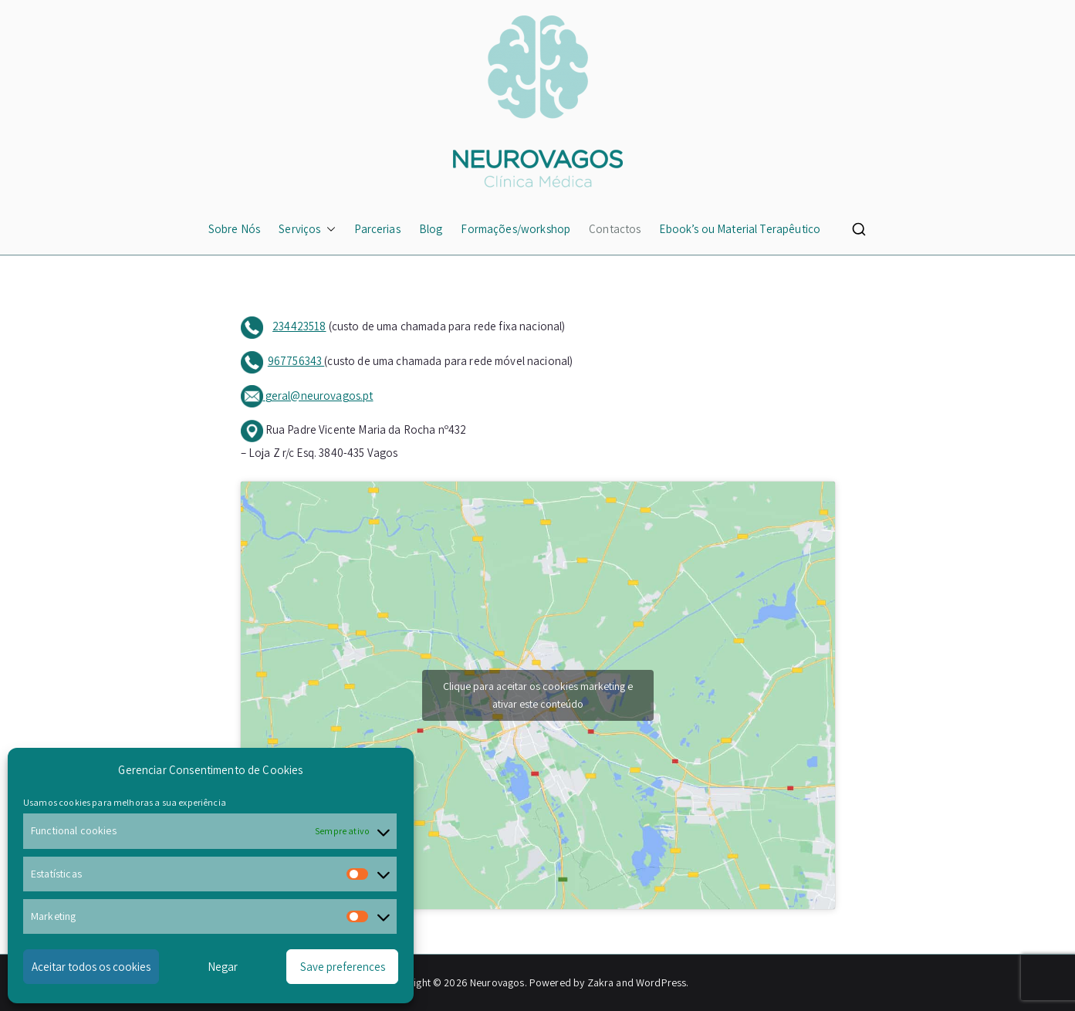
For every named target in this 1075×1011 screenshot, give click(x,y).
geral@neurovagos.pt (319, 395)
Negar (223, 966)
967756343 (296, 360)
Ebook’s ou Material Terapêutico (739, 228)
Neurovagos (497, 982)
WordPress (661, 982)
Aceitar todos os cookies (91, 966)
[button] (328, 228)
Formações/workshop (515, 228)
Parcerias (377, 228)
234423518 (299, 326)
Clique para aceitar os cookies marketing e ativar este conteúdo (538, 695)
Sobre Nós (234, 228)
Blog (431, 228)
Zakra (600, 982)
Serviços (307, 228)
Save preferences (342, 966)
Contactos (615, 228)
